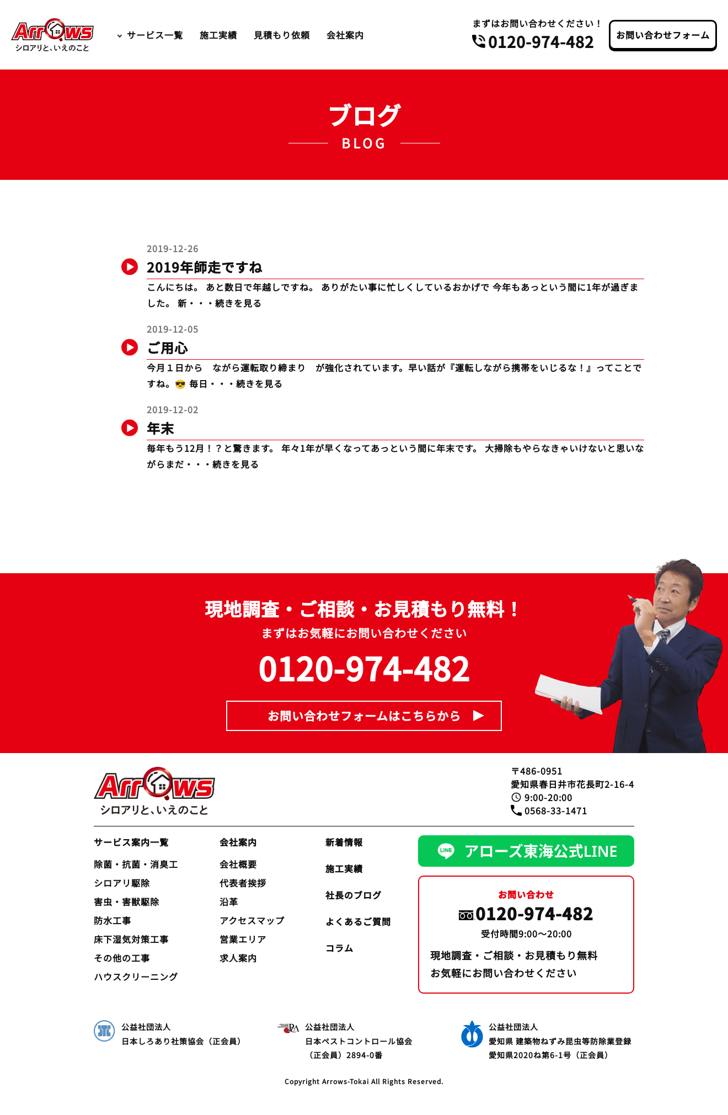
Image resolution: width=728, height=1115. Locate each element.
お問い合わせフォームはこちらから (364, 715)
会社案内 (345, 34)
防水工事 (112, 920)
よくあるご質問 (358, 921)
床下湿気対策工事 (131, 939)
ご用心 (167, 347)
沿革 (229, 901)
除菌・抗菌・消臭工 (136, 864)
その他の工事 (122, 957)
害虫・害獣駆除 (126, 901)
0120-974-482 (541, 41)
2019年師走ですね (205, 266)
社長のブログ (353, 894)
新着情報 (344, 842)
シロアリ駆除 (122, 882)
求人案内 (238, 957)
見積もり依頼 (282, 34)
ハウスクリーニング (136, 976)
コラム (339, 947)
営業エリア (243, 939)
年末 (160, 428)
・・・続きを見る (224, 303)
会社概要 (238, 864)
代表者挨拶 (243, 882)
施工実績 (218, 34)
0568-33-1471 (555, 810)
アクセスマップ (252, 920)
